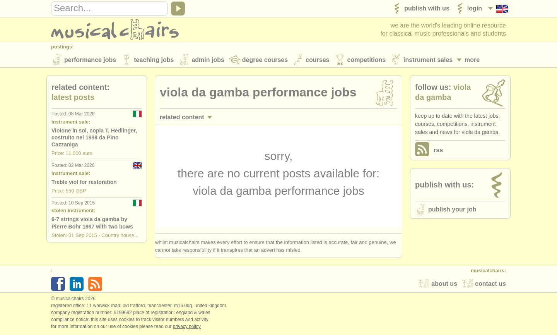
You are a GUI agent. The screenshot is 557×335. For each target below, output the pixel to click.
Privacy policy (187, 327)
